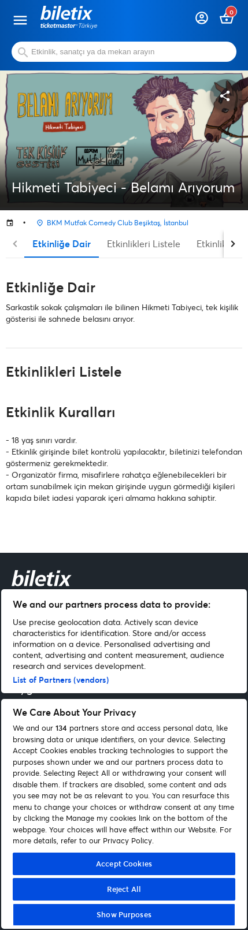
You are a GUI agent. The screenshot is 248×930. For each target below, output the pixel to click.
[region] (124, 759)
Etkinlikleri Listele (143, 243)
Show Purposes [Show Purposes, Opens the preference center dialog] (124, 914)
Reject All (124, 889)
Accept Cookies (124, 863)
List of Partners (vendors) (61, 679)
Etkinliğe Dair (61, 243)
